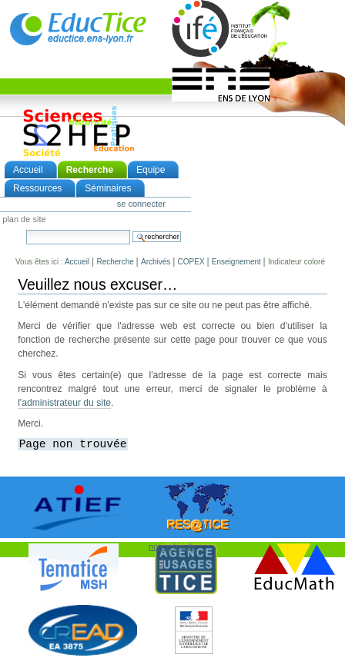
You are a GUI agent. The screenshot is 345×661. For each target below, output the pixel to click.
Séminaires (108, 188)
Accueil (28, 169)
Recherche (89, 169)
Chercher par (25, 229)
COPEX (191, 261)
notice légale (172, 546)
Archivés (155, 261)
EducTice (77, 28)
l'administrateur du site (64, 402)
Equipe (150, 169)
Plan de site (23, 219)
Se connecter (141, 203)
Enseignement (236, 261)
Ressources (37, 188)
